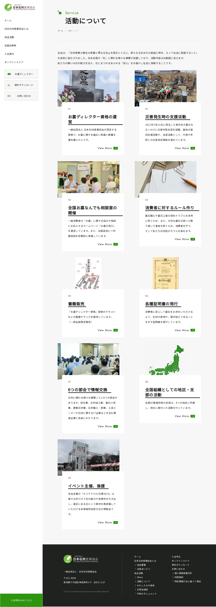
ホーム (8, 20)
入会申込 (176, 557)
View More (104, 148)
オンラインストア (13, 62)
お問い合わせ (178, 569)
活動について (143, 581)
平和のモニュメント (147, 594)
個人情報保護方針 (183, 573)
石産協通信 (142, 589)
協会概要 (141, 565)
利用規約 (179, 577)
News (140, 577)
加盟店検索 (10, 45)
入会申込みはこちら (21, 600)
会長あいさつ (143, 569)
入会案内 (9, 53)
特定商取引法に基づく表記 (188, 581)
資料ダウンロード (180, 565)
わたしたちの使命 (146, 585)
